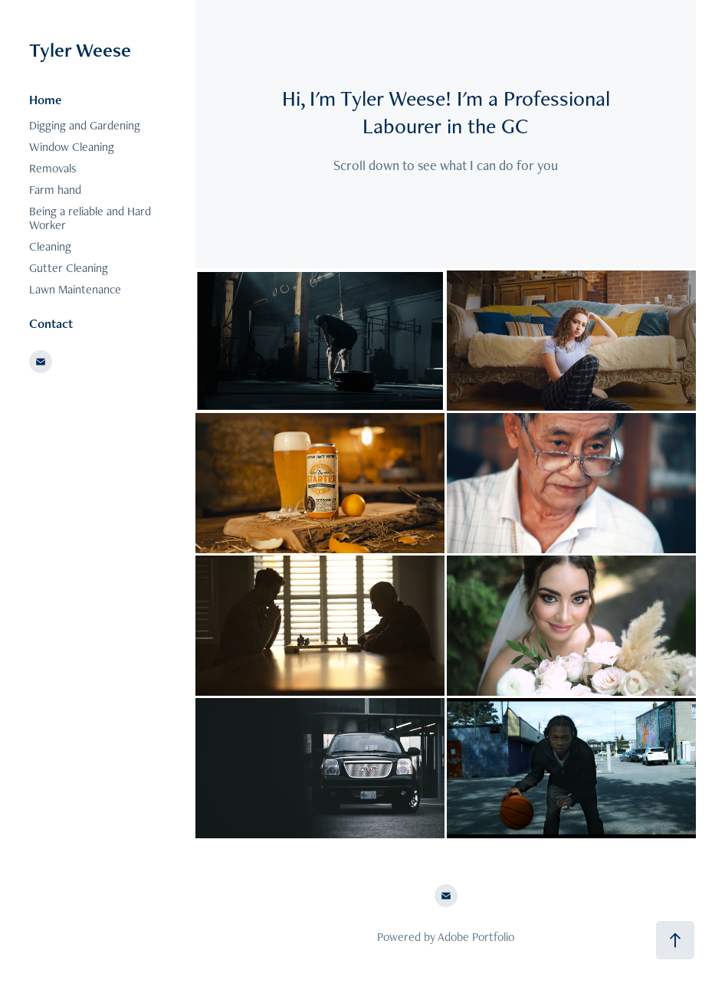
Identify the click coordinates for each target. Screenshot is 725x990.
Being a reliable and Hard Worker (90, 218)
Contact (51, 323)
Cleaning (50, 246)
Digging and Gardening (84, 125)
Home (45, 99)
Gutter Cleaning (68, 268)
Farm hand (55, 190)
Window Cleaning (71, 147)
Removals (53, 168)
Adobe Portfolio (476, 937)
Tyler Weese (80, 50)
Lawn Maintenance (75, 289)
